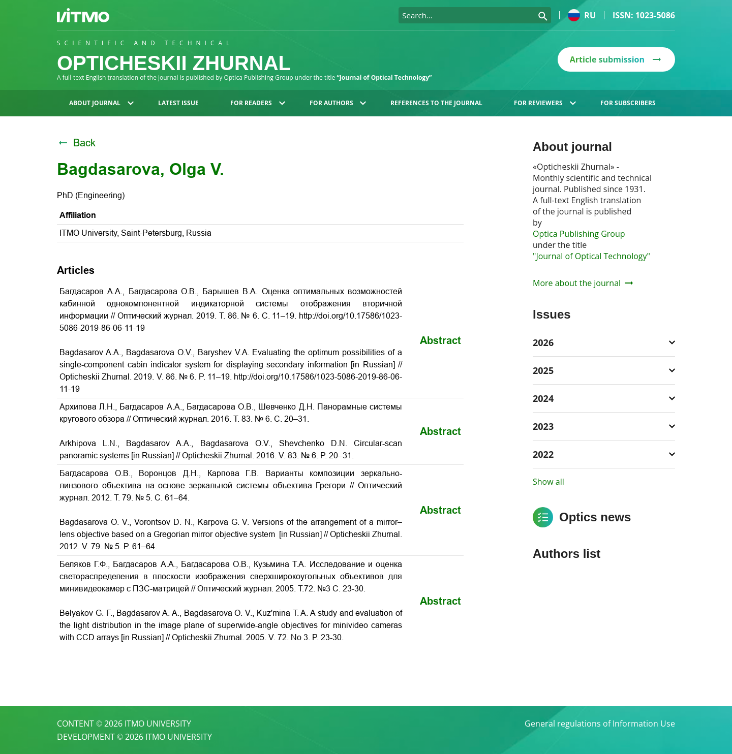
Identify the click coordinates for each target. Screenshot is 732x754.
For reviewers (545, 103)
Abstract (440, 340)
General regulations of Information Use (600, 723)
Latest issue (178, 103)
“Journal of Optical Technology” (384, 77)
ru (582, 15)
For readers (257, 103)
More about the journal (583, 283)
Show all (548, 482)
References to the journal (436, 103)
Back (76, 143)
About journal (101, 103)
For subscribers (628, 103)
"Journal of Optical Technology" (591, 256)
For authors (338, 103)
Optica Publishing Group (579, 233)
